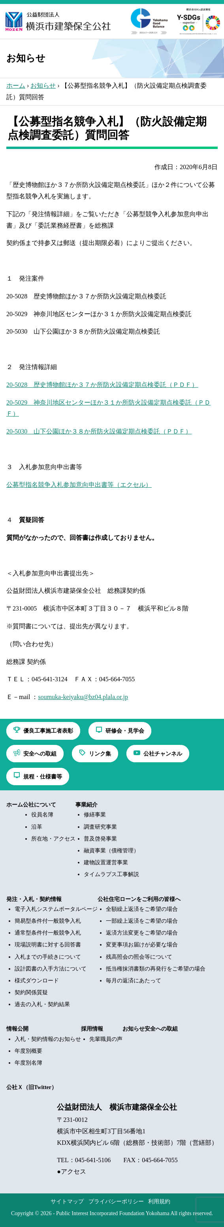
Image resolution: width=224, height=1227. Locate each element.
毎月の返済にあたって (133, 981)
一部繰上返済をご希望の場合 (142, 921)
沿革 (36, 827)
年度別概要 (28, 1051)
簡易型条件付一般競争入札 (48, 921)
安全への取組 (161, 1029)
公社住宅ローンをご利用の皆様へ (139, 899)
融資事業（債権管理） (111, 851)
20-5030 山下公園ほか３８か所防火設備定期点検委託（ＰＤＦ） (99, 431)
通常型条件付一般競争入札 (48, 933)
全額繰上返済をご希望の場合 (142, 909)
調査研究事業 (100, 827)
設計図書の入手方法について (51, 969)
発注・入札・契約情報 (34, 899)
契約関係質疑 (31, 992)
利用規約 (159, 1201)
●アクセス (71, 1171)
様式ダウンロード (37, 981)
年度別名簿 (28, 1063)
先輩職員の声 (105, 1039)
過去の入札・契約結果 (42, 1004)
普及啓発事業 (100, 839)
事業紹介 (86, 805)
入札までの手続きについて (48, 957)
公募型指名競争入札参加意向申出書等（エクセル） (79, 484)
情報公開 (17, 1029)
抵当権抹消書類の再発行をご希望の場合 (155, 969)
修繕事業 (95, 815)
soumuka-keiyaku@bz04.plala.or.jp (83, 697)
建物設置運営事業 (106, 862)
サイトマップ (67, 1201)
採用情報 (92, 1029)
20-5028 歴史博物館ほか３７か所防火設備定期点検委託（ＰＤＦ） (102, 384)
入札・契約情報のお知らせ (48, 1039)
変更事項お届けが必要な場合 (142, 945)
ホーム (15, 85)
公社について (39, 805)
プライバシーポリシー (116, 1201)
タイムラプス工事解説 (111, 874)
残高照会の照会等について (139, 957)
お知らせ (43, 85)
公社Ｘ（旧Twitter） (31, 1087)
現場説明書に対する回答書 (48, 945)
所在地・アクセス (53, 839)
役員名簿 (42, 815)
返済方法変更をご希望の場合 (142, 933)
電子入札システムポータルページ (56, 909)
